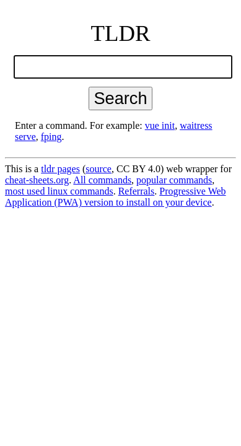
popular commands (174, 180)
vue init (160, 125)
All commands (102, 180)
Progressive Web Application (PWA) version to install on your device (115, 197)
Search (120, 98)
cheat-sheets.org (37, 180)
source (98, 169)
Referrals (136, 191)
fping (51, 136)
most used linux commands (59, 191)
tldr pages (60, 169)
